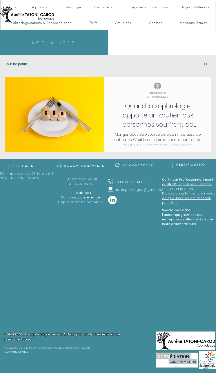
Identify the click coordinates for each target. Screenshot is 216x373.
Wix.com (84, 348)
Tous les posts (16, 64)
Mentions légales (16, 351)
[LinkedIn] (112, 200)
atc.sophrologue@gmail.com (140, 189)
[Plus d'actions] (202, 86)
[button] (206, 64)
